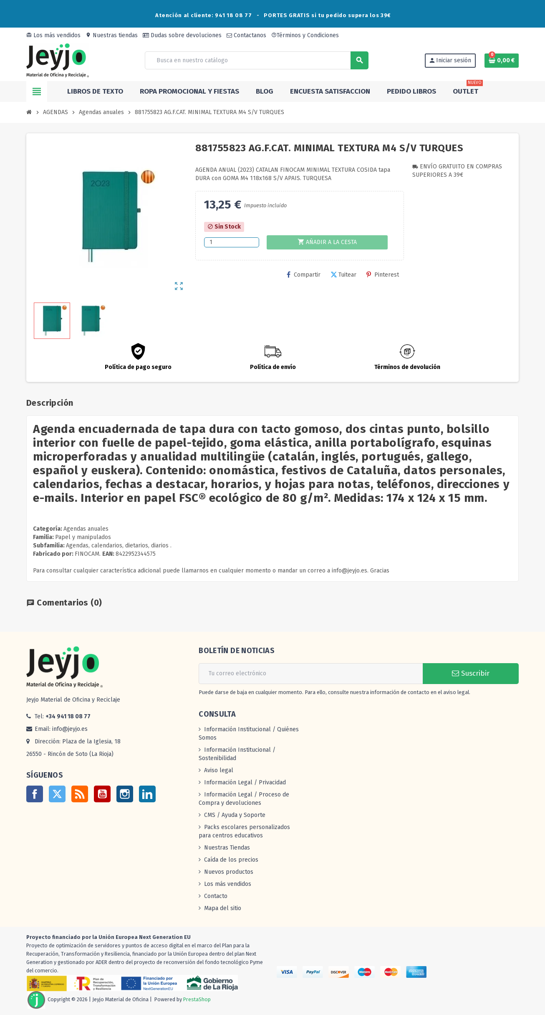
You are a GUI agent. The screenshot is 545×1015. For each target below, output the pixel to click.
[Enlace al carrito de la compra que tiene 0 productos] (501, 60)
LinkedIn (147, 794)
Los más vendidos (53, 35)
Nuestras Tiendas (227, 847)
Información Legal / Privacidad (245, 782)
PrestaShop (197, 999)
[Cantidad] (231, 242)
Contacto (215, 896)
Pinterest (382, 274)
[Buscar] (256, 60)
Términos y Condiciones (305, 35)
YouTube (102, 794)
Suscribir (470, 673)
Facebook (34, 794)
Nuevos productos (228, 871)
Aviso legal (218, 770)
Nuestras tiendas (112, 35)
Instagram (124, 794)
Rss (79, 794)
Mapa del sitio (222, 908)
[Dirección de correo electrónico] (311, 673)
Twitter (57, 794)
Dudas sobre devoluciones (182, 35)
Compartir (303, 274)
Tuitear (343, 274)
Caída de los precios (231, 859)
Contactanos (246, 35)
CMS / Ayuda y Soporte (234, 815)
